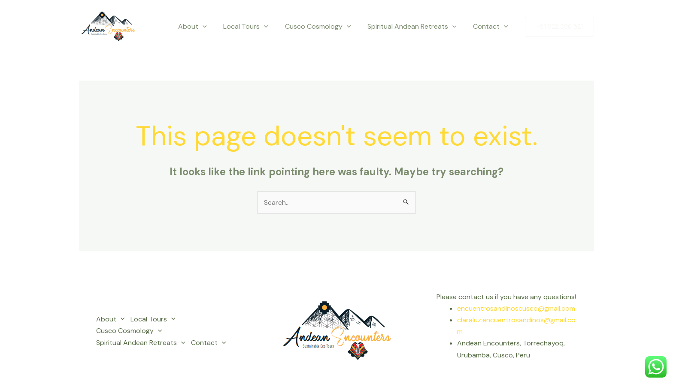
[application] (215, 27)
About (205, 27)
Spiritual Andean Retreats (416, 27)
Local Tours (256, 27)
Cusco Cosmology (325, 27)
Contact (491, 27)
